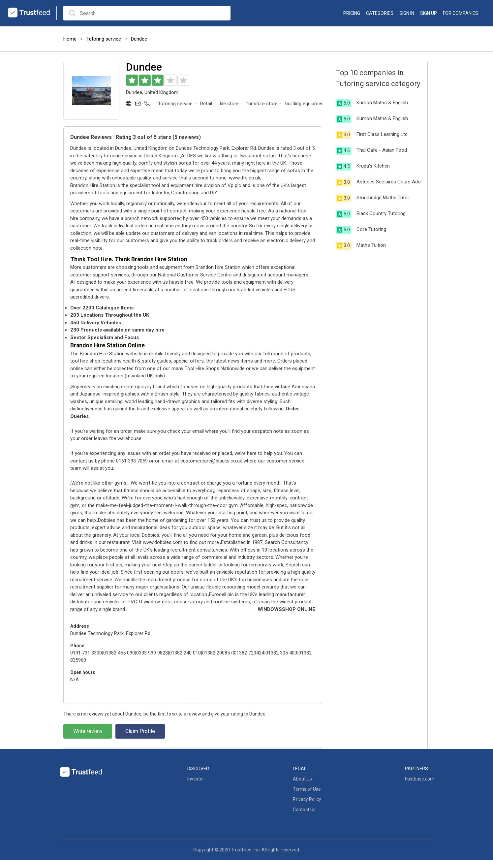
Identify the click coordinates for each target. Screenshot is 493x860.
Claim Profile (140, 731)
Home (70, 39)
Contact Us (304, 809)
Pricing (351, 13)
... (192, 696)
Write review (87, 731)
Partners (416, 768)
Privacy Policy (307, 799)
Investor (195, 778)
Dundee (139, 39)
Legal (299, 768)
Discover (198, 768)
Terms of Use (307, 789)
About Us (302, 778)
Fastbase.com (419, 778)
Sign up (428, 13)
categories (379, 13)
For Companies (460, 13)
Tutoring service (103, 39)
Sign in (406, 13)
